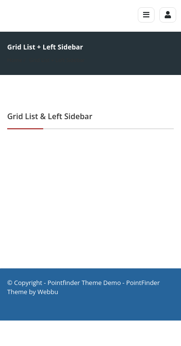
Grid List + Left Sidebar (57, 59)
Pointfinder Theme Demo (84, 282)
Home (14, 59)
